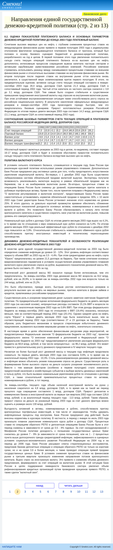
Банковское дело (95, 14)
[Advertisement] (56, 521)
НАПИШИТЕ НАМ (12, 547)
